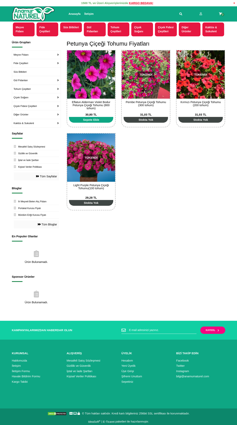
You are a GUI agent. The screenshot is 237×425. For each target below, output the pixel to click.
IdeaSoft (94, 421)
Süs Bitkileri (20, 71)
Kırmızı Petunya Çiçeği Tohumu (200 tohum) (200, 103)
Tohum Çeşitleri (22, 89)
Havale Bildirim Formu (26, 376)
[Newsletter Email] (158, 330)
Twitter (180, 365)
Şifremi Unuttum (131, 376)
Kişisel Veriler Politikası (81, 376)
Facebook (182, 360)
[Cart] (220, 14)
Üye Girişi (127, 371)
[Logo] (33, 14)
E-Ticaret (109, 421)
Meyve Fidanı (21, 54)
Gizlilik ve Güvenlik (79, 365)
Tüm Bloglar (47, 224)
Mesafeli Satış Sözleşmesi (83, 360)
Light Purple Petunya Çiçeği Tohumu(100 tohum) (91, 186)
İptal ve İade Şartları (79, 371)
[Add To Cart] (91, 120)
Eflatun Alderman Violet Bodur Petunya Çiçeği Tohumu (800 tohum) (91, 105)
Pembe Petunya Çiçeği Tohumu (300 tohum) (146, 103)
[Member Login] (201, 14)
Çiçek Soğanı (21, 97)
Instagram (182, 371)
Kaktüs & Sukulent (24, 123)
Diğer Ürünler (21, 114)
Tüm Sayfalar (46, 176)
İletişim (89, 13)
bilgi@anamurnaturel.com (192, 376)
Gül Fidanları (21, 80)
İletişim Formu (21, 371)
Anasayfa (75, 13)
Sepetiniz (127, 381)
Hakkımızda (19, 360)
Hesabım (127, 360)
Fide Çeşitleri (21, 63)
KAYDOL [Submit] (213, 330)
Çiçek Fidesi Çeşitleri (25, 106)
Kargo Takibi (20, 381)
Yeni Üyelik (128, 365)
